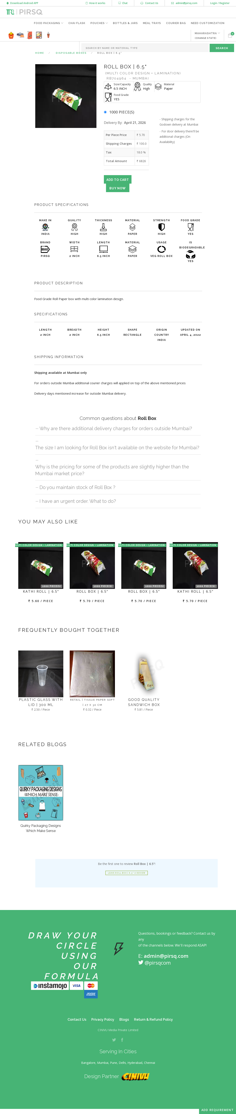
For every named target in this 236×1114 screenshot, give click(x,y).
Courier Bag (176, 23)
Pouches (97, 23)
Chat (123, 3)
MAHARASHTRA (205, 35)
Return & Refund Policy (153, 1020)
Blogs (124, 1020)
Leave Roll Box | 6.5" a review (126, 873)
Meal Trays (152, 23)
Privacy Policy (102, 1020)
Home (39, 53)
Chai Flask (76, 23)
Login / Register (220, 3)
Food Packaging (46, 23)
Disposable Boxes (71, 53)
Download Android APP (22, 3)
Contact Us (149, 3)
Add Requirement (217, 1110)
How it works (95, 3)
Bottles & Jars (125, 23)
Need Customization (208, 23)
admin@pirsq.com (184, 3)
